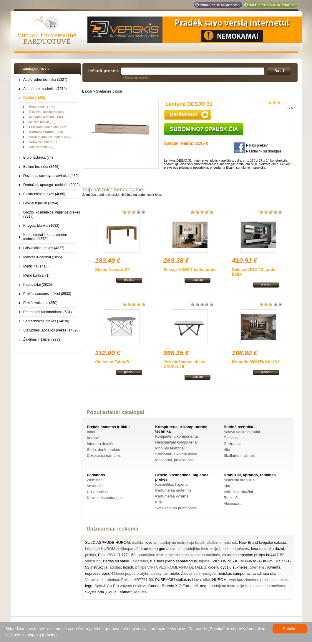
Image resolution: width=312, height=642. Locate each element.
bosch (128, 567)
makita (137, 542)
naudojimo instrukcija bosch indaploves (215, 548)
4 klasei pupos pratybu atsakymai (139, 573)
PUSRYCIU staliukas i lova (178, 579)
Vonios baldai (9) (41, 147)
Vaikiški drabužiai (238, 492)
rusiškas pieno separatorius (173, 561)
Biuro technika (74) (38, 157)
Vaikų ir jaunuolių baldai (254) (50, 137)
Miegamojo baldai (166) (46, 117)
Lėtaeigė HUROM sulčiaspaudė (112, 548)
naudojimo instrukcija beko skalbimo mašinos (246, 586)
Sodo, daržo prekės (103, 449)
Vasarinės (95, 486)
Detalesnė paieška (137, 77)
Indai (91, 432)
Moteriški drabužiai (239, 480)
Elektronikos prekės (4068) (44, 194)
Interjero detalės (100, 443)
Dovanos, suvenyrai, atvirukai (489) (51, 176)
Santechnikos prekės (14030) (46, 321)
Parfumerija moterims (173, 490)
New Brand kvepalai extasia (262, 542)
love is (150, 542)
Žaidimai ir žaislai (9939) (42, 339)
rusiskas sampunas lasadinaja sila (247, 573)
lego (88, 586)
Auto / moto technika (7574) (45, 89)
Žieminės (94, 480)
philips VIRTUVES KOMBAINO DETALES (170, 567)
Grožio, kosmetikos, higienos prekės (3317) (51, 214)
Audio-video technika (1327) (45, 80)
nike (206, 579)
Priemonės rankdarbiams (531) (47, 312)
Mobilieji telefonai (170, 448)
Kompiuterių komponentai (176, 436)
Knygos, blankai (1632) (41, 226)
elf (196, 586)
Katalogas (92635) (35, 69)
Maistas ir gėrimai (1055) (42, 257)
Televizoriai (233, 438)
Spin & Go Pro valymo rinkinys (120, 586)
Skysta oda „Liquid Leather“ (108, 592)
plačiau (129, 279)
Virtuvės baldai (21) (43, 142)
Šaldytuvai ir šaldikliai (242, 432)
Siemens (257, 567)
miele (174, 573)
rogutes (140, 592)
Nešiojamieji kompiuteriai (176, 442)
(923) (46, 132)
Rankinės (232, 497)
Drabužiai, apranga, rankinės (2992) (51, 185)
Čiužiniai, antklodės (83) (46, 112)
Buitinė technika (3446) (41, 167)
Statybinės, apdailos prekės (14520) (51, 330)
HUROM (219, 579)
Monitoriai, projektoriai (173, 460)
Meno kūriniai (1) (36, 275)
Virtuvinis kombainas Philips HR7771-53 (119, 579)
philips (90, 555)
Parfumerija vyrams (171, 496)
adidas (115, 567)
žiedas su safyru (116, 561)
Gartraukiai (233, 443)
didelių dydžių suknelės (228, 567)
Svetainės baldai (109, 91)
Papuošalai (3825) (37, 285)
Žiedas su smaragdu (198, 573)
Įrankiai (93, 438)
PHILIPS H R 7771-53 (116, 555)
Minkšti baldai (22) (42, 122)
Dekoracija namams (104, 455)
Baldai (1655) (34, 98)
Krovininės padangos (104, 497)
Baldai (87, 91)
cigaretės (140, 561)
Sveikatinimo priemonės (175, 508)
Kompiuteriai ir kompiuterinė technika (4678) (45, 237)
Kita (227, 449)
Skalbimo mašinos (239, 455)
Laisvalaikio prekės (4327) (43, 248)
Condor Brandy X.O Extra (170, 586)
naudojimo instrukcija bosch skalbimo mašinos (197, 542)
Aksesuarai (233, 503)
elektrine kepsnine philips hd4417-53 (253, 555)
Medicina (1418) (36, 266)
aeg (203, 586)
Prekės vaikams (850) (40, 303)
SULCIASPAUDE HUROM (107, 542)
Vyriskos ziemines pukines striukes (258, 579)
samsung (93, 561)
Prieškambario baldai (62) (47, 127)
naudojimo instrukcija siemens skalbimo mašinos (179, 555)
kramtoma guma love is (160, 548)
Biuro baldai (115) (42, 107)
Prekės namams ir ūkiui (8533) (47, 294)
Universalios (97, 492)
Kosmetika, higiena (171, 484)
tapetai (204, 561)
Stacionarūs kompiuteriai (176, 454)
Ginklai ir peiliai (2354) (40, 203)
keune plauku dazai (267, 548)
